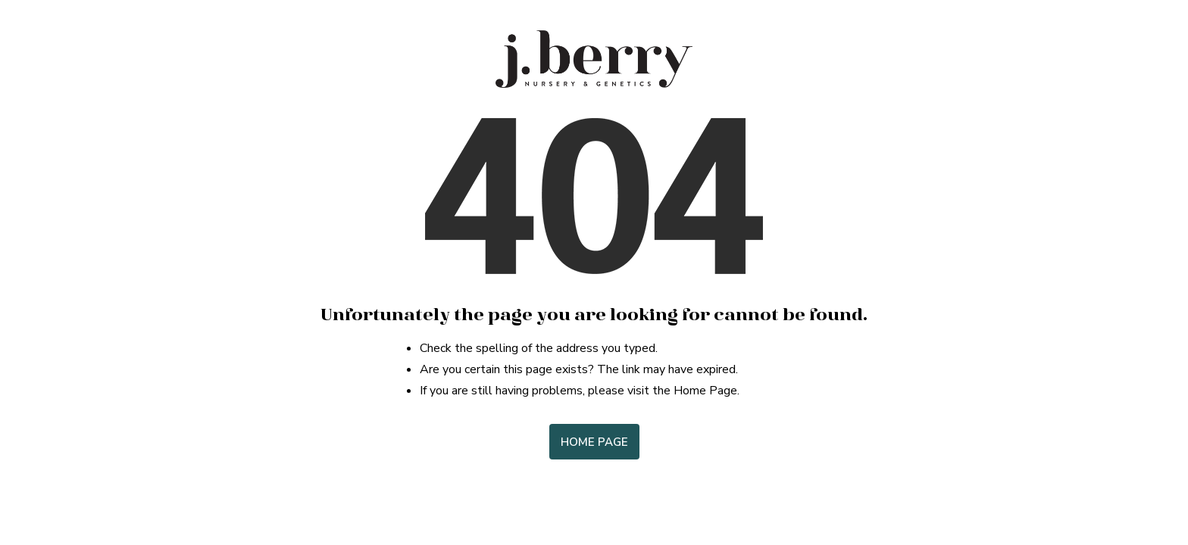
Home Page (594, 442)
